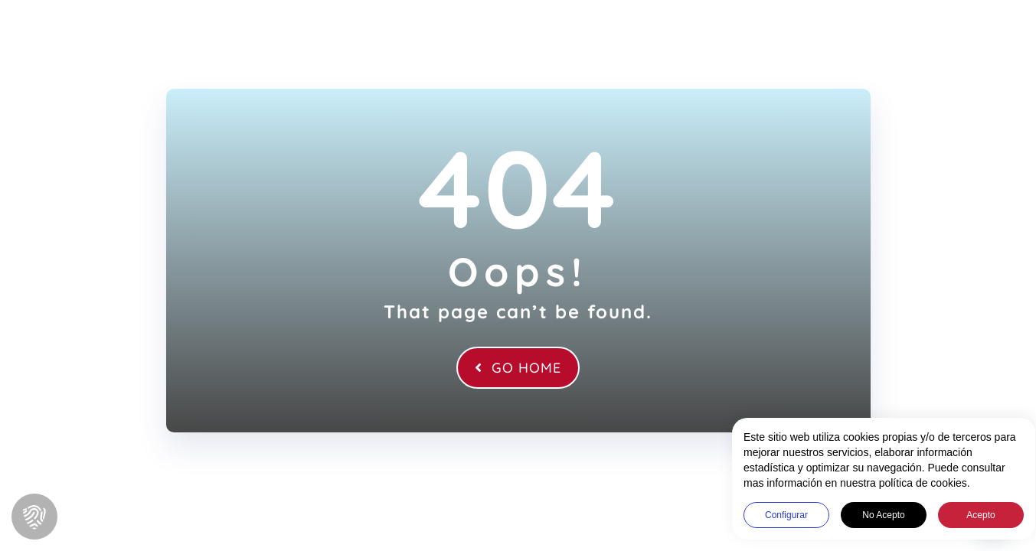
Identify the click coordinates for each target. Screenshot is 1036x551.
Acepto (970, 515)
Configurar (775, 515)
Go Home (518, 368)
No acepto (872, 515)
